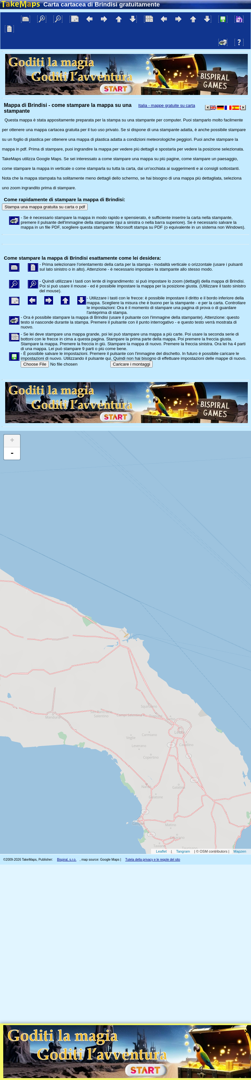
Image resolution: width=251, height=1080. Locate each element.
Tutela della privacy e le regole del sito (152, 859)
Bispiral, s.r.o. (66, 859)
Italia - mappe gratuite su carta (166, 105)
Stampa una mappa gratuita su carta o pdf (45, 206)
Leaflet (161, 851)
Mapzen (240, 851)
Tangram (183, 851)
